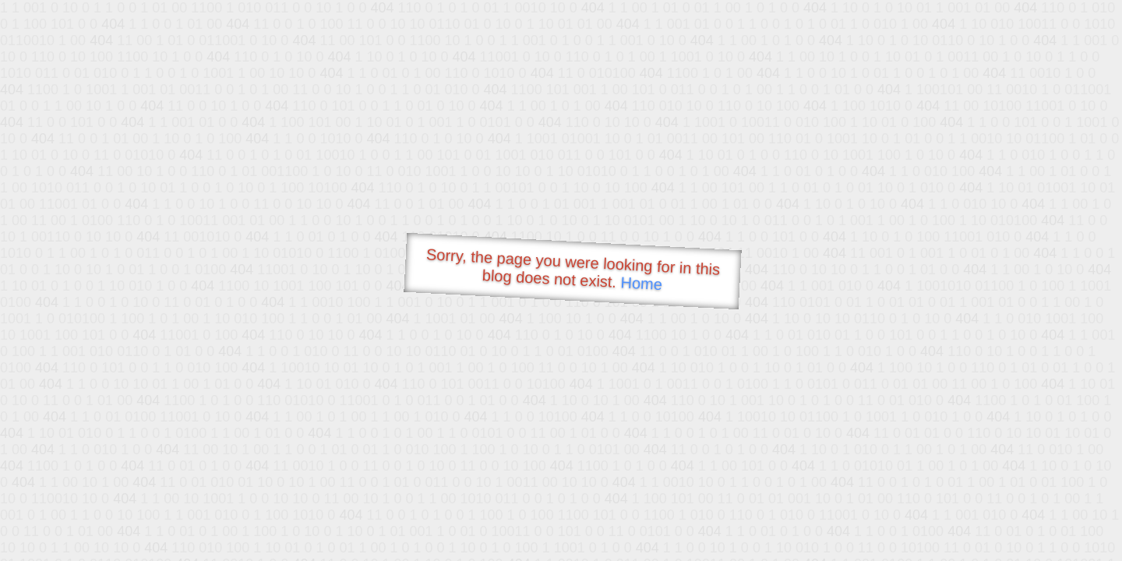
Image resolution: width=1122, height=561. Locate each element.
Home (641, 283)
